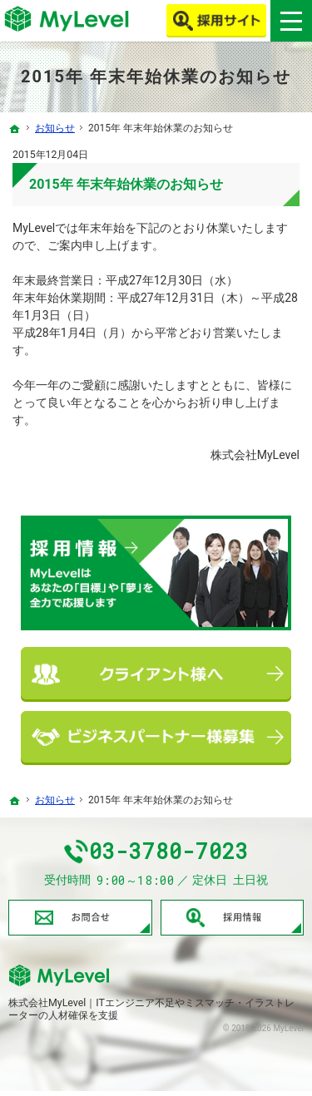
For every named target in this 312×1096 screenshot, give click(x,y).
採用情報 (233, 922)
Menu (291, 21)
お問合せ (80, 922)
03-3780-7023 (171, 854)
